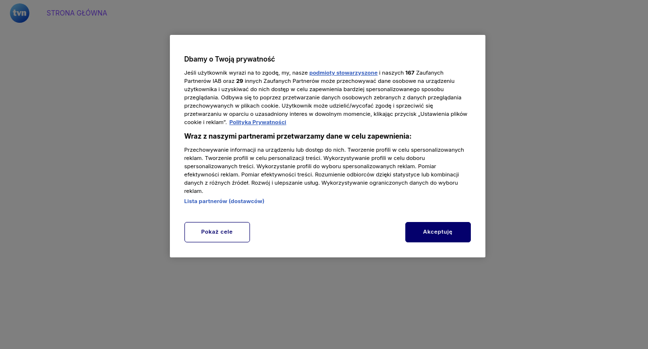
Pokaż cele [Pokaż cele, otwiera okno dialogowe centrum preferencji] (217, 231)
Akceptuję (438, 231)
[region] (327, 146)
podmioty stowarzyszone (343, 72)
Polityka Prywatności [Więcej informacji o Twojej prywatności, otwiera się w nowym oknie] (257, 122)
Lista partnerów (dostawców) (224, 201)
